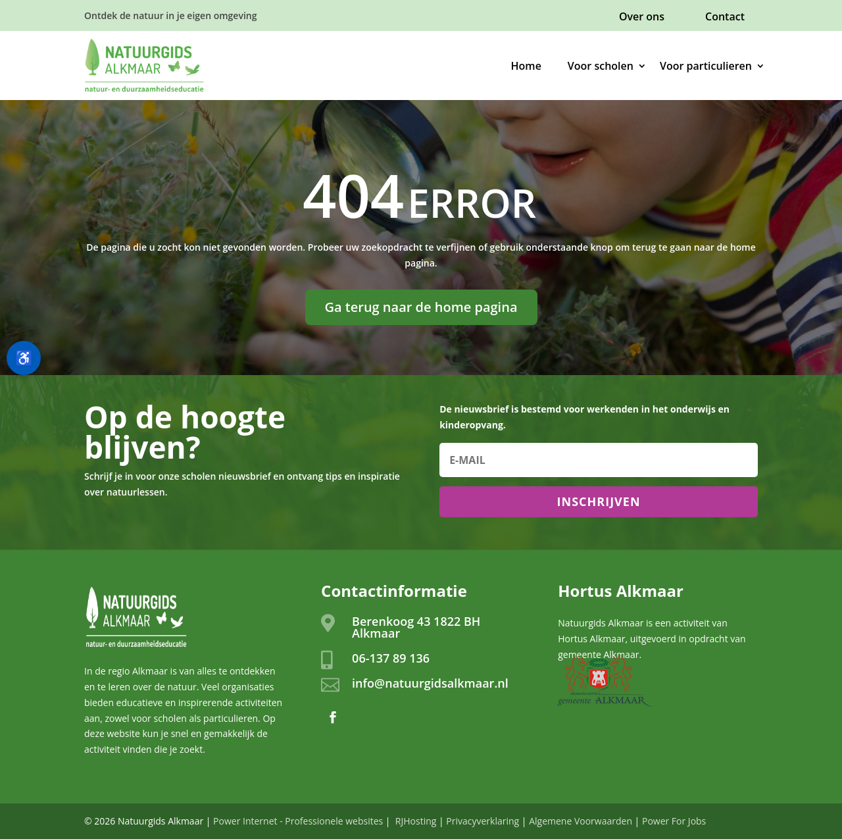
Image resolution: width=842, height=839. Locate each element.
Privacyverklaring (482, 821)
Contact (725, 16)
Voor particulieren (706, 65)
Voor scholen (600, 65)
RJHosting (414, 821)
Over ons (641, 16)
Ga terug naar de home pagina (421, 307)
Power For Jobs (674, 821)
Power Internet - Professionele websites (298, 821)
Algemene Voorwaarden (580, 821)
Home (526, 65)
